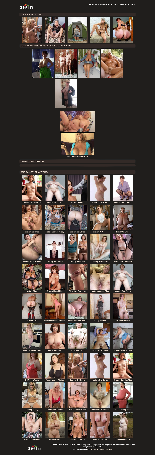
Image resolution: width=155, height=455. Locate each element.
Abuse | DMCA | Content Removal (100, 449)
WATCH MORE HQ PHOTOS (77, 156)
